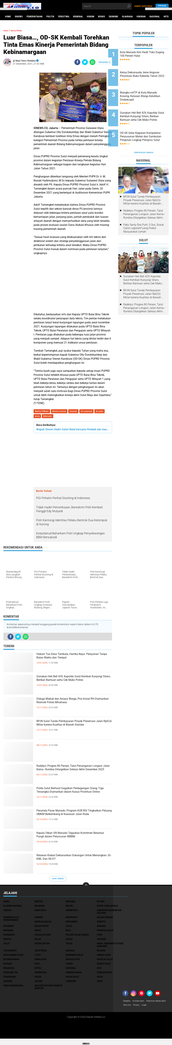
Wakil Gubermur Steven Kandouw (110, 946)
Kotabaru (8, 927)
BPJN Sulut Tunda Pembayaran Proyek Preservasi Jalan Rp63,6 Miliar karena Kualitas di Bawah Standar (72, 729)
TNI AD (69, 944)
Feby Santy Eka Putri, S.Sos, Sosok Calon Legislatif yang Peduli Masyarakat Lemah (143, 212)
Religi (38, 940)
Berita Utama (60, 411)
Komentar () (104, 62)
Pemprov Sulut (105, 931)
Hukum (90, 16)
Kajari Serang (105, 918)
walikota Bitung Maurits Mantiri (48, 988)
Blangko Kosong (12, 907)
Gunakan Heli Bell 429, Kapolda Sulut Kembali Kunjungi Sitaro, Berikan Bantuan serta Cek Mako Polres (71, 684)
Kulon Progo (42, 927)
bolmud (101, 952)
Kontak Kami (140, 1002)
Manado (48, 417)
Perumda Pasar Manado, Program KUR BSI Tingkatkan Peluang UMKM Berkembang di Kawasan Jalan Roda (73, 818)
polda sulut (72, 978)
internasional (11, 960)
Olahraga (127, 16)
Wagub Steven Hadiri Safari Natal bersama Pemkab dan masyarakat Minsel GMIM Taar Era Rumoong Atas (72, 430)
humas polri (104, 956)
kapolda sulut (105, 960)
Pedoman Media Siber (134, 1006)
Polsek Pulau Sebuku (77, 936)
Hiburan (141, 16)
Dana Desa (40, 911)
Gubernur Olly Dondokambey (11, 920)
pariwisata (41, 973)
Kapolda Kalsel (43, 923)
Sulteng (101, 940)
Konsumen (71, 923)
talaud (38, 982)
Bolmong (40, 907)
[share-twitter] (85, 62)
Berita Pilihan (42, 411)
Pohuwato (9, 936)
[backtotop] (86, 887)
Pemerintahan (34, 16)
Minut (38, 931)
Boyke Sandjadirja (107, 907)
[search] (107, 6)
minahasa (8, 969)
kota (37, 417)
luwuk (69, 965)
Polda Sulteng (43, 936)
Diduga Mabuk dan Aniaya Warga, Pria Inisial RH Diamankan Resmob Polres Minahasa (72, 707)
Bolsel (69, 907)
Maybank (8, 931)
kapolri (7, 965)
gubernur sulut (74, 956)
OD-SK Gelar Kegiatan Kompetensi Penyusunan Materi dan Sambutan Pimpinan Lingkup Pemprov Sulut (146, 124)
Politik (50, 16)
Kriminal (78, 16)
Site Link (152, 1006)
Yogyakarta (9, 952)
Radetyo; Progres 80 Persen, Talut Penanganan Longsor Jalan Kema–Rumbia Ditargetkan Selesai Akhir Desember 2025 (69, 774)
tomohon (71, 982)
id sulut (102, 411)
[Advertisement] (16, 119)
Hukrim (39, 918)
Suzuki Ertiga (42, 944)
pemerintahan (74, 973)
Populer (162, 6)
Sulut (6, 944)
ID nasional (89, 411)
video (100, 982)
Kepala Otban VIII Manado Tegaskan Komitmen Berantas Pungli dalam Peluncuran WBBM (70, 841)
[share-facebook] (77, 62)
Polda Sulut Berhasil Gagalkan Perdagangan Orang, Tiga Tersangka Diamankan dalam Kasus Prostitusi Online (70, 796)
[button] (13, 9)
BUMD (6, 902)
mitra (38, 969)
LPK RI (69, 927)
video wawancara (13, 986)
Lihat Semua (58, 880)
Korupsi (101, 923)
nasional (71, 969)
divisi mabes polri (13, 956)
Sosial (69, 940)
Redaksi (127, 1002)
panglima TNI (10, 973)
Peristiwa (63, 16)
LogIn (126, 1011)
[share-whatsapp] (92, 62)
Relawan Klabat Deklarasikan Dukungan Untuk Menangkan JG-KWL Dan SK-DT (74, 860)
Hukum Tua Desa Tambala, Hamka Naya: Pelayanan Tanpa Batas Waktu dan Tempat (70, 662)
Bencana (70, 902)
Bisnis (101, 16)
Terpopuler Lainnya (143, 137)
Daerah (75, 411)
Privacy (163, 1006)
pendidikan (9, 978)
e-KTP (38, 956)
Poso (99, 936)
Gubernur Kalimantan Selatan (109, 913)
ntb (99, 969)
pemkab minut (105, 973)
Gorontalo (72, 911)
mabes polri (103, 965)
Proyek (7, 940)
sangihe (7, 982)
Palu (68, 931)
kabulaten (40, 960)
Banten (39, 902)
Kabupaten (71, 918)
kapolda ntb (73, 960)
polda (38, 978)
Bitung (100, 902)
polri (100, 978)
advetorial (41, 952)
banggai (70, 952)
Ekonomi (113, 16)
